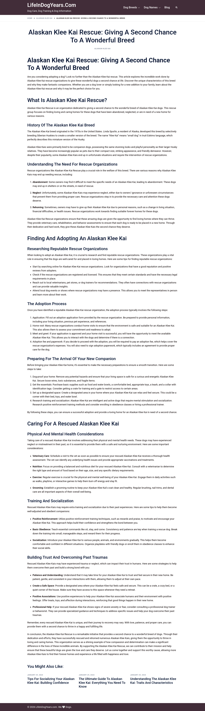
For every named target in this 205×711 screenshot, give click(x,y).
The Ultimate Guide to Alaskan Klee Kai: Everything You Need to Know (102, 682)
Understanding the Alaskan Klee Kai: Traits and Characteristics (153, 681)
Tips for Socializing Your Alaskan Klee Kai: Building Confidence (51, 681)
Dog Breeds (130, 7)
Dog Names (151, 7)
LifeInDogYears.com (51, 5)
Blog (167, 7)
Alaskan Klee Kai (102, 49)
